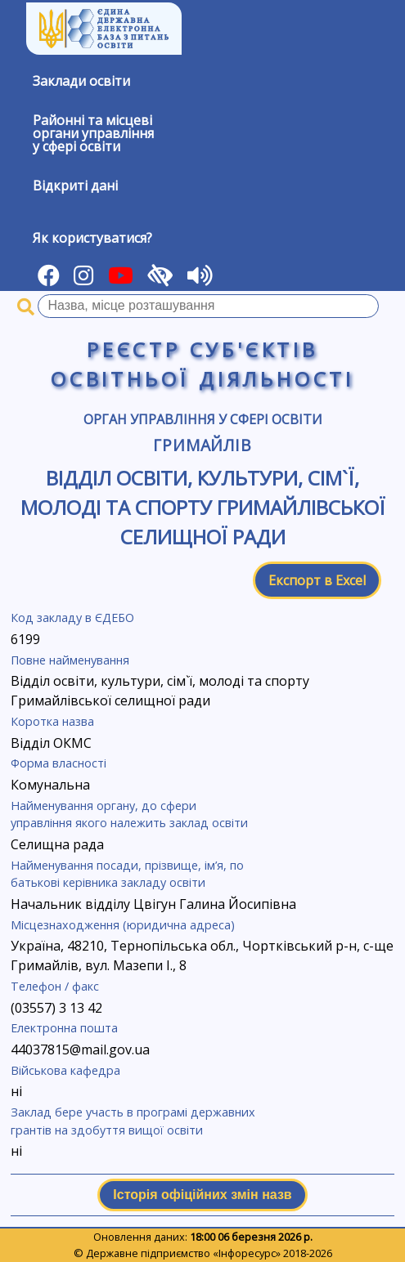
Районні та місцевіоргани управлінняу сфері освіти (93, 133)
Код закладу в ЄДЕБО (72, 617)
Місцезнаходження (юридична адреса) (123, 925)
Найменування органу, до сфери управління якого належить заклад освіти (129, 814)
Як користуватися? (92, 238)
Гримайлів (203, 445)
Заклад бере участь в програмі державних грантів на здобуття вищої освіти (133, 1121)
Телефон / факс (55, 986)
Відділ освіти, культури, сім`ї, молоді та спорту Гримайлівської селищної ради (202, 507)
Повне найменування (70, 660)
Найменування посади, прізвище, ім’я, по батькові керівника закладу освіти (127, 874)
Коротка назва (52, 721)
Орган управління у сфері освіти (202, 419)
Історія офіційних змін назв (202, 1195)
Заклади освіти (81, 81)
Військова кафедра (65, 1070)
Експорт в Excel (317, 580)
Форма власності (58, 763)
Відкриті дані (75, 186)
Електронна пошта (64, 1028)
